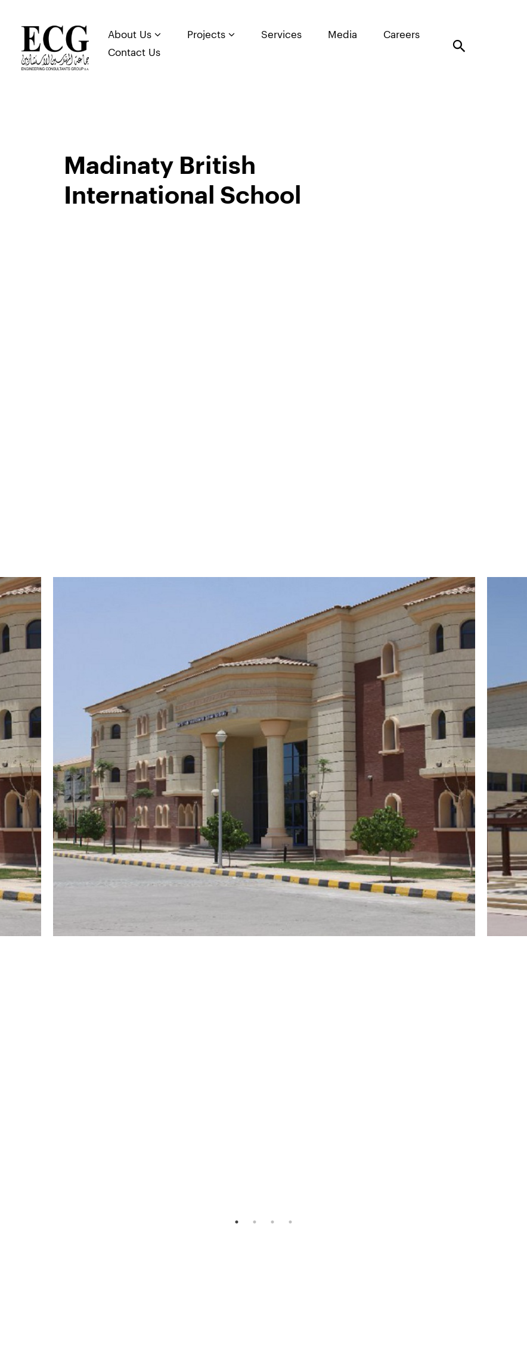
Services (281, 35)
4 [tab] (290, 1222)
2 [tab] (255, 1222)
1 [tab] (237, 1222)
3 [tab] (272, 1222)
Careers (401, 35)
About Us (134, 34)
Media (342, 35)
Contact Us (134, 53)
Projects (211, 34)
